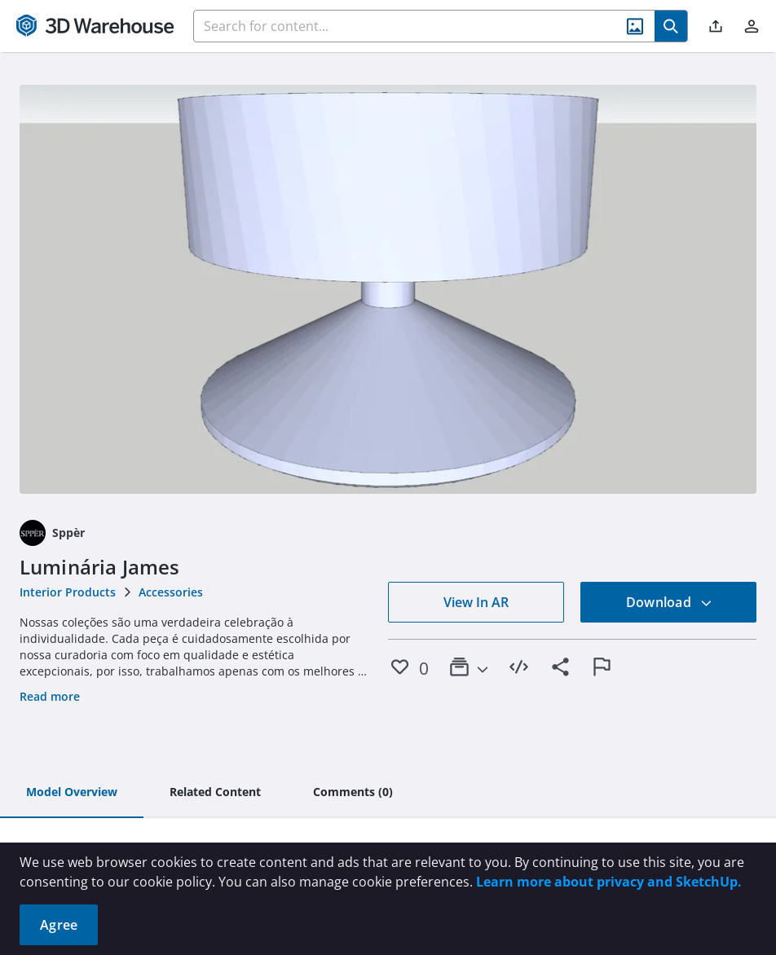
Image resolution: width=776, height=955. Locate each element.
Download (669, 602)
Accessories (171, 592)
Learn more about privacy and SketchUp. (609, 882)
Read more (50, 696)
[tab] (71, 793)
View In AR (476, 602)
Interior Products (68, 592)
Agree (58, 925)
